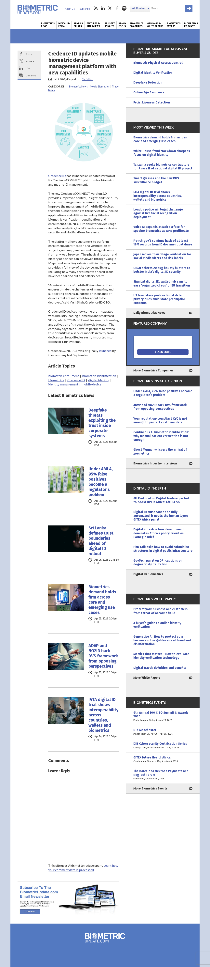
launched (105, 350)
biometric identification (99, 376)
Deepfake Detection (147, 82)
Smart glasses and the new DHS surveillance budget (156, 180)
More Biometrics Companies (153, 370)
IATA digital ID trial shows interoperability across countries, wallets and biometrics (103, 715)
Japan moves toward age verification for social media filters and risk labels (162, 256)
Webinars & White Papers (155, 25)
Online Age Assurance (148, 92)
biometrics (56, 380)
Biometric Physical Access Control (158, 63)
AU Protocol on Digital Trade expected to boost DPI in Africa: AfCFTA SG (161, 500)
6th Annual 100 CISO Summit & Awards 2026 (162, 716)
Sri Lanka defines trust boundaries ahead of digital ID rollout (100, 540)
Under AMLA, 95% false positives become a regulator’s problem (100, 481)
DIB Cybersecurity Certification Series (162, 745)
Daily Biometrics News (149, 313)
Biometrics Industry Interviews (155, 463)
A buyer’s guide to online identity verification (157, 625)
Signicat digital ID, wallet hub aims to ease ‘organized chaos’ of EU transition (161, 283)
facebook (117, 8)
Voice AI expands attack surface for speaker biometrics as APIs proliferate (161, 228)
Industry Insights (109, 25)
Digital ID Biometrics (148, 574)
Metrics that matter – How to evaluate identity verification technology (161, 656)
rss (95, 8)
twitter (109, 8)
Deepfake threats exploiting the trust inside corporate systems (102, 423)
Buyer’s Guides (78, 25)
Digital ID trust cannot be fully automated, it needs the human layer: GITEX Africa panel (160, 515)
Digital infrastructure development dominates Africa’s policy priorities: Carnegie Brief (158, 533)
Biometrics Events (173, 25)
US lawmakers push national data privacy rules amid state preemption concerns (159, 299)
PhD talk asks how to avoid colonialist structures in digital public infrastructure (162, 549)
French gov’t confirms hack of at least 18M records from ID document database (162, 242)
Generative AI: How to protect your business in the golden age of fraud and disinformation (162, 640)
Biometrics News (48, 25)
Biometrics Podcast (191, 25)
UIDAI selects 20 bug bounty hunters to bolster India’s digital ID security (161, 269)
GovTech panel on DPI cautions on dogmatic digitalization (157, 562)
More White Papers (146, 677)
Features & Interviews (93, 25)
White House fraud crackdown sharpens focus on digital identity (161, 153)
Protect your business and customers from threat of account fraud (160, 611)
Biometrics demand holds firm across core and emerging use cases (102, 599)
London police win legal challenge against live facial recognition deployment (158, 213)
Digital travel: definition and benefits (159, 668)
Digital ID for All (64, 25)
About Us (70, 8)
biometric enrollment (63, 376)
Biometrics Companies (136, 25)
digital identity (98, 380)
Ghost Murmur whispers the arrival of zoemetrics (160, 451)
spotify (124, 8)
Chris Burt (87, 79)
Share (29, 54)
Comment (31, 75)
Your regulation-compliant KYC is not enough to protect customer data (160, 420)
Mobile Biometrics (100, 86)
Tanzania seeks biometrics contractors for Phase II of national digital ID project (162, 166)
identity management (63, 384)
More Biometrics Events (150, 788)
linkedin (102, 8)
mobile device (91, 384)
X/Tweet (30, 61)
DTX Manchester (162, 732)
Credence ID (57, 176)
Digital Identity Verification (153, 72)
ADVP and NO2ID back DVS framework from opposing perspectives (103, 656)
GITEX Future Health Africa (162, 759)
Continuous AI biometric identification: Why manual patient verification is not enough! (161, 436)
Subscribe (85, 8)
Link (28, 68)
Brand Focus (122, 25)
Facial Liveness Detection (151, 102)
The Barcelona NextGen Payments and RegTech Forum (162, 775)
